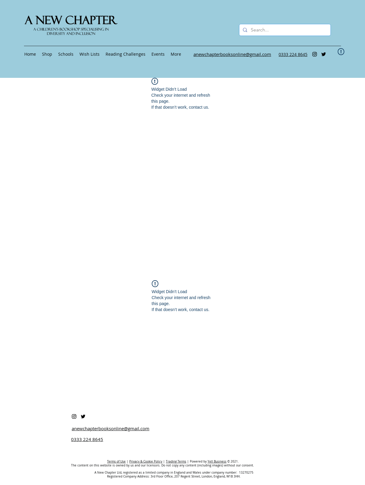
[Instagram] (315, 54)
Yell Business (217, 461)
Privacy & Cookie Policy (145, 461)
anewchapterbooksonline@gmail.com (110, 428)
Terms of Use (116, 461)
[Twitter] (324, 54)
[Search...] (284, 30)
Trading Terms (176, 461)
